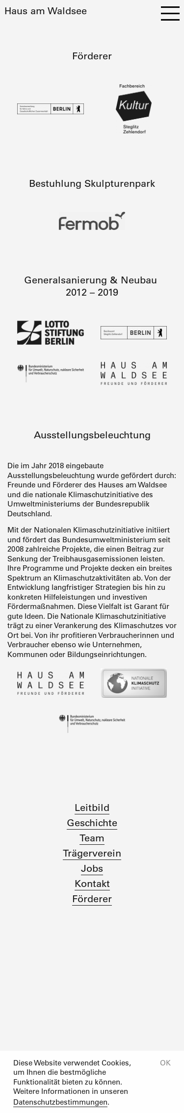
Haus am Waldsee (45, 11)
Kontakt (92, 883)
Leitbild (92, 807)
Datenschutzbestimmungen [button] (60, 1102)
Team (92, 838)
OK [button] (165, 1062)
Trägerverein (92, 853)
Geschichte (92, 823)
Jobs (92, 868)
